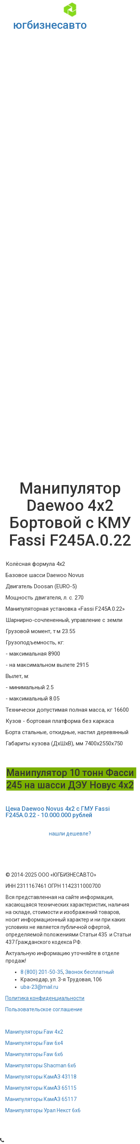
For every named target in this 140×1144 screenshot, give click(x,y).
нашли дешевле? (70, 834)
